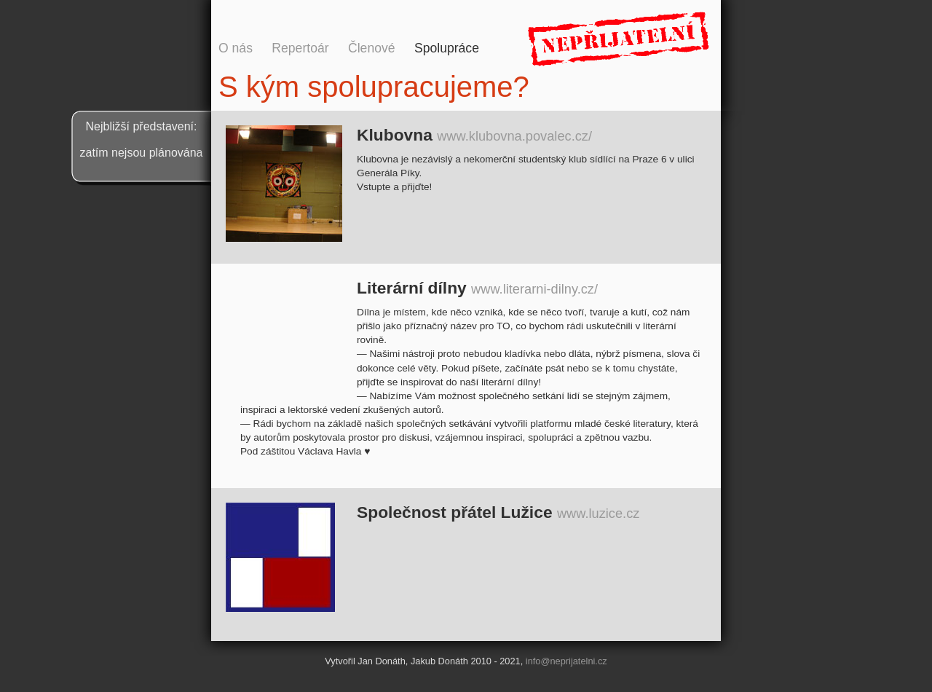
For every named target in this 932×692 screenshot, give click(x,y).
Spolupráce (446, 48)
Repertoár (300, 48)
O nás (235, 48)
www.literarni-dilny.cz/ (534, 288)
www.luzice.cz (598, 513)
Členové (371, 48)
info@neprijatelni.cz (566, 661)
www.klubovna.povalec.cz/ (514, 135)
